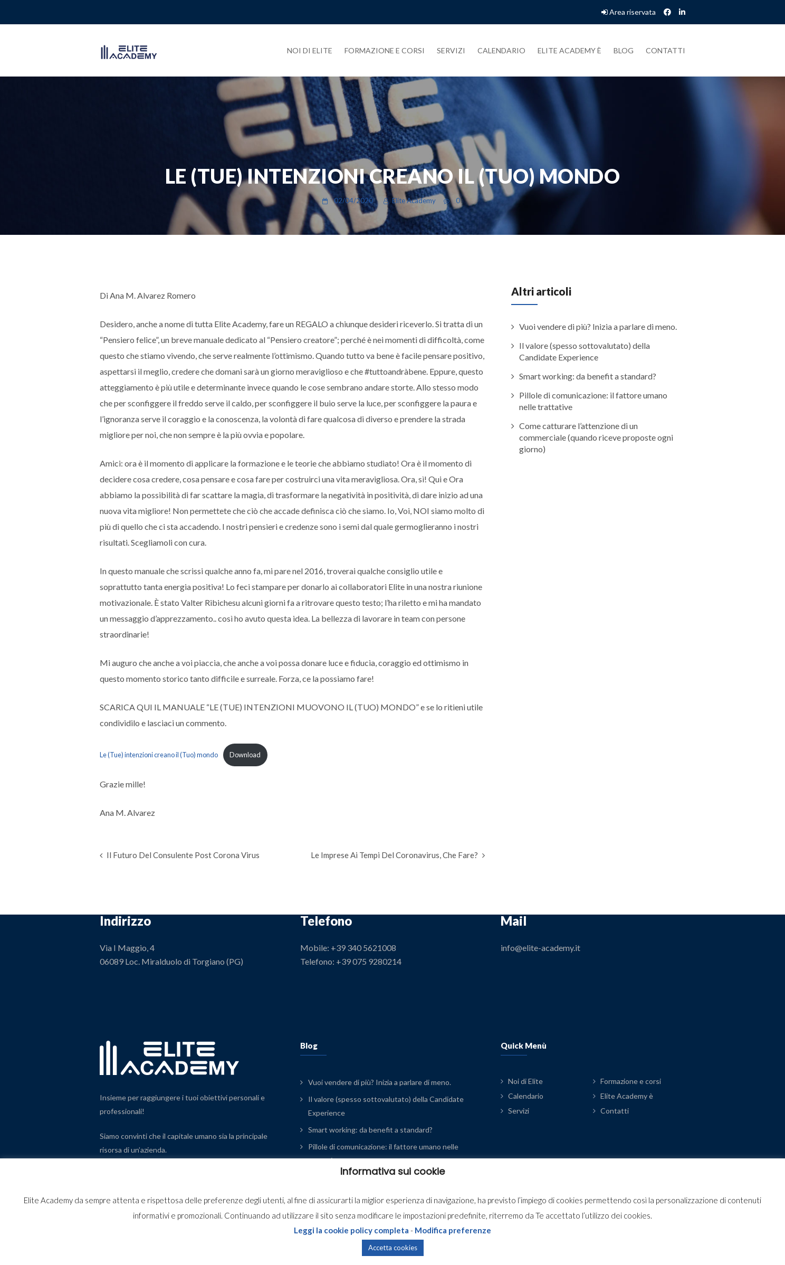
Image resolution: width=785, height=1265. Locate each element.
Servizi (451, 50)
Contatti (665, 50)
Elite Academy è (569, 50)
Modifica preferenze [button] (453, 1230)
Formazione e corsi (384, 50)
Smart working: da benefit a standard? (587, 376)
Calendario (501, 50)
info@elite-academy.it (540, 948)
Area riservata (628, 11)
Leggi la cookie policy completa (351, 1230)
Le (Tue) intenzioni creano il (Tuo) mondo (159, 754)
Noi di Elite (309, 50)
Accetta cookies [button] (392, 1247)
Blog (624, 50)
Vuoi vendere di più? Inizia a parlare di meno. (598, 326)
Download (245, 754)
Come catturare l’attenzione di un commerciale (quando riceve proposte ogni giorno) (596, 437)
